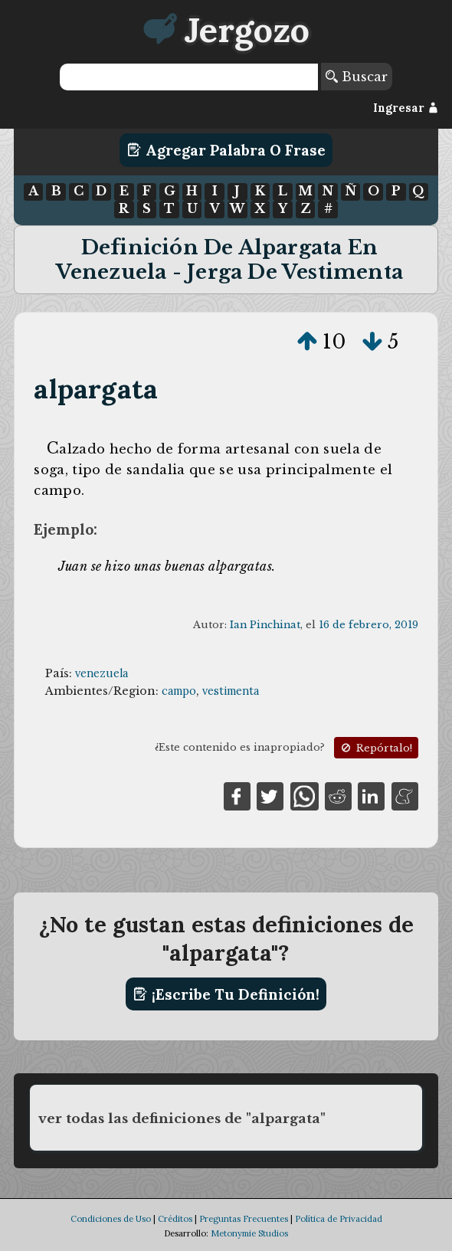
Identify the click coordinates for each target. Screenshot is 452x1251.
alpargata (96, 389)
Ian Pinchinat (265, 624)
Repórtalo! (375, 748)
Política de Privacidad (338, 1218)
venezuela (101, 673)
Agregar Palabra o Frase (226, 150)
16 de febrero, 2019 (368, 624)
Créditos (175, 1218)
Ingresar (405, 108)
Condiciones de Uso (110, 1218)
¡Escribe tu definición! (226, 994)
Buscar (357, 76)
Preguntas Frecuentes (243, 1218)
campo (179, 691)
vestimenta (230, 691)
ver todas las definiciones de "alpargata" (182, 1118)
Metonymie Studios (249, 1233)
